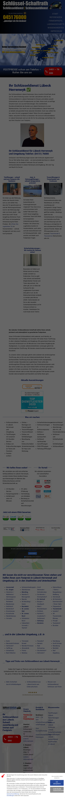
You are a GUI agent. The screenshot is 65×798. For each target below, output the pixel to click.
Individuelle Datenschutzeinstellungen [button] (58, 789)
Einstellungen (10, 795)
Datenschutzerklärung (13, 794)
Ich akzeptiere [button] (57, 783)
